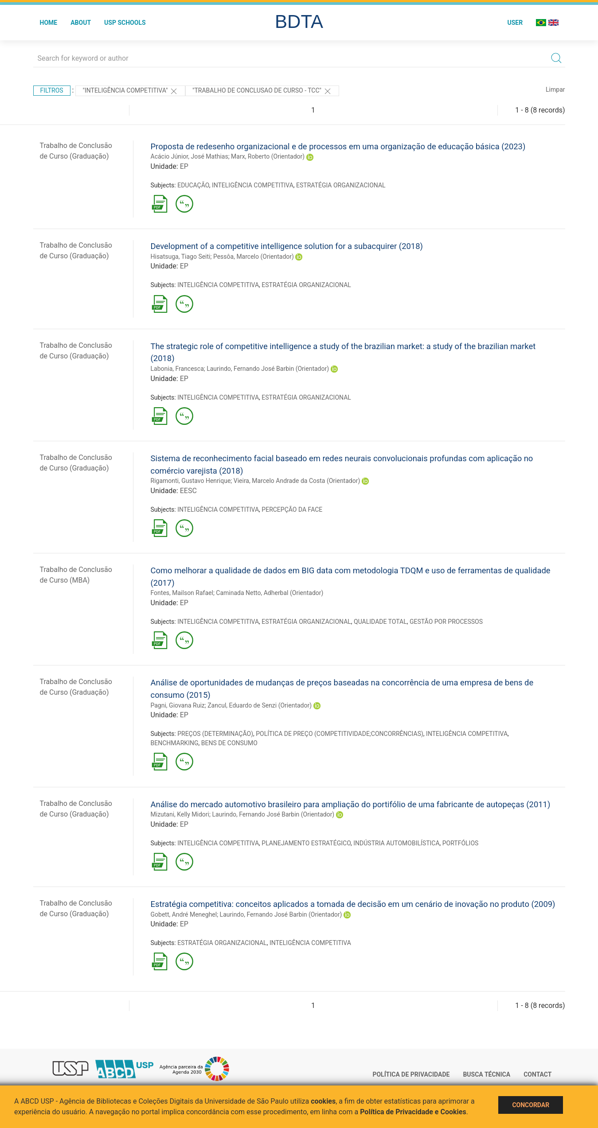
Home (49, 22)
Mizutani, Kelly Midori (180, 814)
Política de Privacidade (410, 1074)
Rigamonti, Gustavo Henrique (191, 480)
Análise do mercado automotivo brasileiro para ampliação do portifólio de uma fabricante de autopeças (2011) (351, 804)
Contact (537, 1074)
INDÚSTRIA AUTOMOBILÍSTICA (396, 843)
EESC (188, 490)
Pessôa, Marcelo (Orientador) (253, 256)
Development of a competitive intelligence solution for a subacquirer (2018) (287, 246)
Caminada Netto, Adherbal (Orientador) (269, 592)
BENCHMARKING (175, 743)
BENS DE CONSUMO (229, 743)
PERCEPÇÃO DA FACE (292, 509)
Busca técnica (486, 1074)
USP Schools (125, 22)
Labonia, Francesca (177, 368)
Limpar (555, 89)
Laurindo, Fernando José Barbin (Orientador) (268, 368)
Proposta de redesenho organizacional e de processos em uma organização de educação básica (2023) (338, 146)
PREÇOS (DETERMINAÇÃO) (215, 733)
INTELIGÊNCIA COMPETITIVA (252, 185)
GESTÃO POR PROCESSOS (446, 621)
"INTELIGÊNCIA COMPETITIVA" (130, 91)
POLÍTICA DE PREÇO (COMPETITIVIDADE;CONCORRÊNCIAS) (339, 733)
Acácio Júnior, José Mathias (189, 156)
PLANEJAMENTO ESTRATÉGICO (306, 843)
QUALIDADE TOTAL (380, 621)
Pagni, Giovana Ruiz (178, 705)
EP (184, 166)
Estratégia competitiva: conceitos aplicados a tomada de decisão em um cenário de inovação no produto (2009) (353, 904)
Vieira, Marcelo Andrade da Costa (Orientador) (297, 480)
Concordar (530, 1105)
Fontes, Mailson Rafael (182, 592)
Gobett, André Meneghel (184, 914)
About (80, 22)
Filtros (51, 90)
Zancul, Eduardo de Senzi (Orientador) (259, 705)
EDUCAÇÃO (193, 185)
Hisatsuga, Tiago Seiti (181, 256)
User (515, 22)
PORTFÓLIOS (460, 843)
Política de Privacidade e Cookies (413, 1112)
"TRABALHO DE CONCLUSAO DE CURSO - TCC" (262, 91)
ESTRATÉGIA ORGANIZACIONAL (340, 185)
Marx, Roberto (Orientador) (268, 156)
